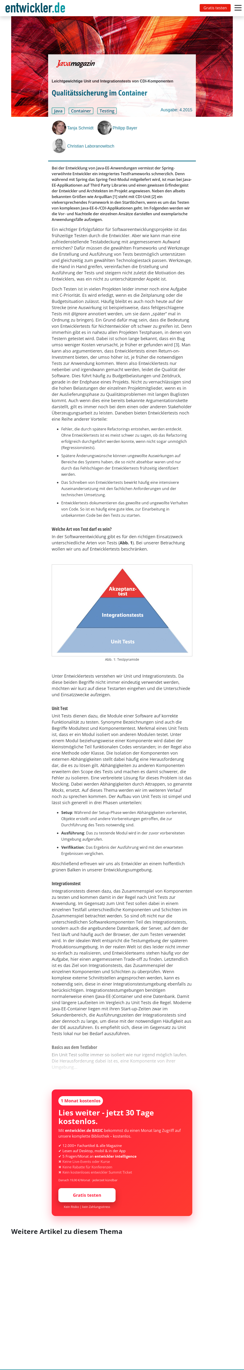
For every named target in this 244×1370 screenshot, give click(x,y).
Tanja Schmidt (80, 128)
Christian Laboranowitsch (90, 146)
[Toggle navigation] (36, 8)
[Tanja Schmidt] (59, 128)
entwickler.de (35, 8)
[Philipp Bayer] (105, 128)
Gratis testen (215, 7)
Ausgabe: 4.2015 (176, 109)
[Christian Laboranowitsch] (59, 146)
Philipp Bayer (125, 128)
